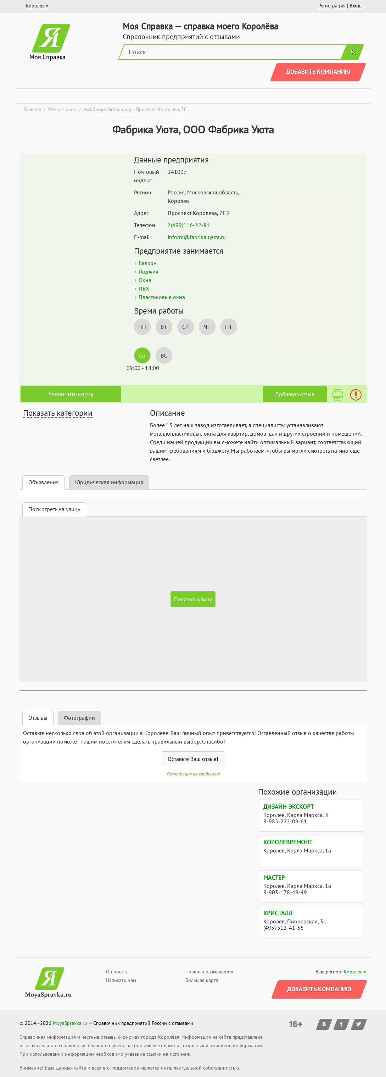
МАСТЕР (274, 878)
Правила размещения (209, 971)
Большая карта (201, 980)
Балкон (148, 262)
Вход (354, 5)
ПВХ (144, 288)
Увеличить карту (70, 394)
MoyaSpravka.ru (70, 1023)
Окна (145, 279)
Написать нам (121, 980)
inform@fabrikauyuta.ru (197, 237)
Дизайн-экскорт (288, 807)
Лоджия (148, 271)
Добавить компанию (318, 72)
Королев (353, 971)
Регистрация (332, 5)
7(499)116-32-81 (189, 224)
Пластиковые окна (162, 296)
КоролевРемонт (287, 842)
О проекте (117, 971)
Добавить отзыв (294, 394)
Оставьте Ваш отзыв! (193, 758)
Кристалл (277, 913)
